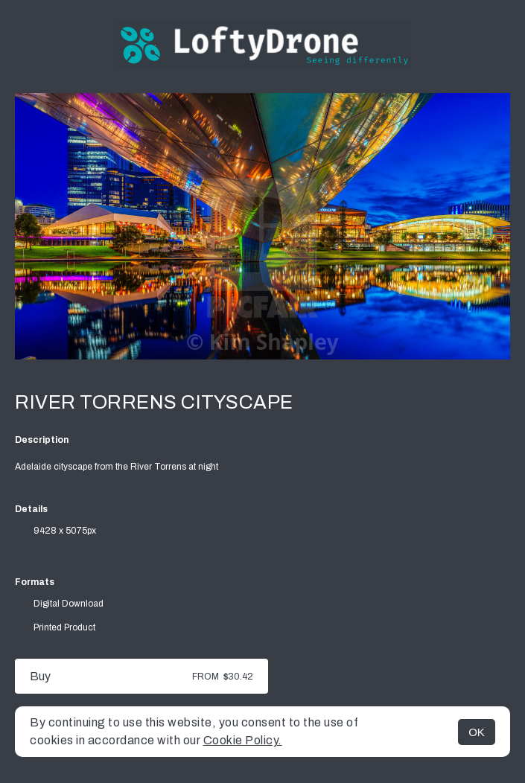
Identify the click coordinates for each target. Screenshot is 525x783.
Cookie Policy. (242, 740)
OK (476, 732)
